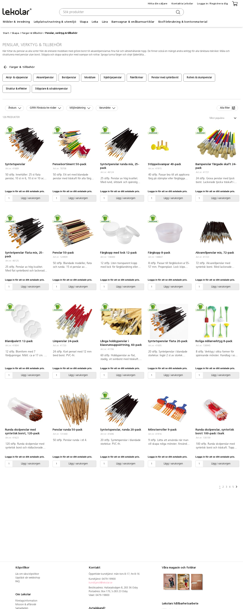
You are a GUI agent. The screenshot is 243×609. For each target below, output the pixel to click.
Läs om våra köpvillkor (27, 574)
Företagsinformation (26, 601)
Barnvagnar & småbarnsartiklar (133, 21)
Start (6, 33)
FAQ (17, 581)
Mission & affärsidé (25, 604)
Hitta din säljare (158, 3)
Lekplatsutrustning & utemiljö (55, 21)
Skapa (84, 21)
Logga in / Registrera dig (212, 3)
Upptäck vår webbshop (27, 578)
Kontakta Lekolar (182, 3)
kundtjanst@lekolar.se (100, 583)
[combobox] (121, 12)
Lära (105, 21)
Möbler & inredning (16, 21)
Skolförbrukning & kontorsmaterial (182, 21)
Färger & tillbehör (32, 33)
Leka (95, 21)
